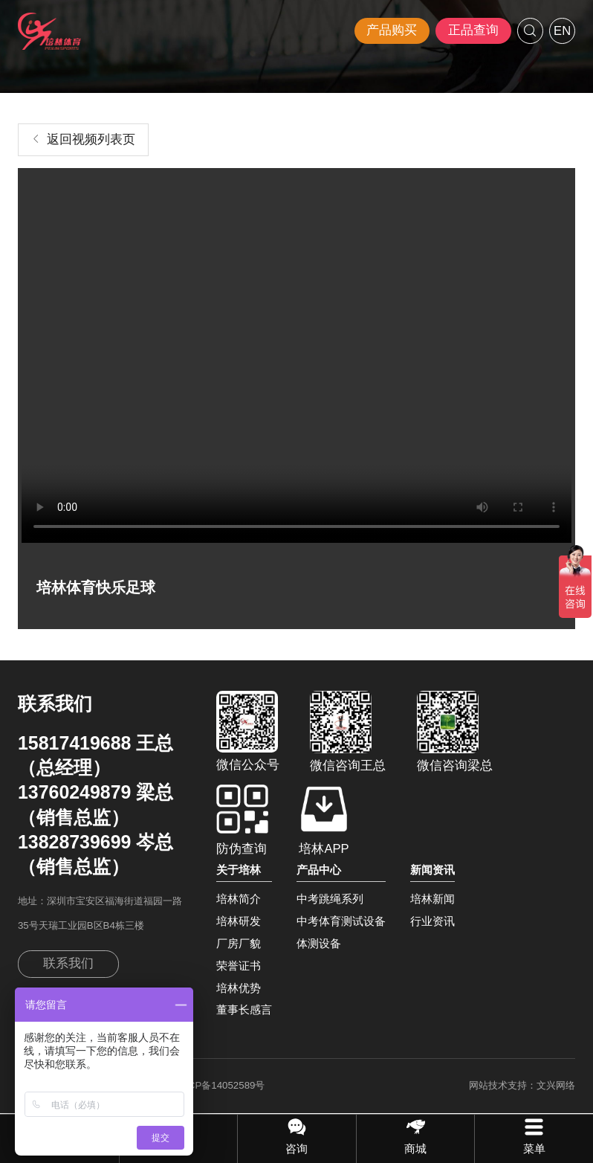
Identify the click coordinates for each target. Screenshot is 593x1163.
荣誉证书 (238, 965)
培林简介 (238, 898)
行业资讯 (432, 921)
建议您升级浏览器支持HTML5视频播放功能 (296, 357)
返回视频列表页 (91, 139)
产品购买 (391, 30)
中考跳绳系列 (329, 898)
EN (562, 31)
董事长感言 (244, 1009)
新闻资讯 (432, 869)
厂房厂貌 (238, 943)
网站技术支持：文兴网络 (522, 1085)
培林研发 (238, 921)
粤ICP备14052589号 (220, 1085)
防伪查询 (242, 820)
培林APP (324, 820)
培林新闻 (432, 898)
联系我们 (68, 963)
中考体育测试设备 (341, 921)
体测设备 (318, 943)
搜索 (530, 31)
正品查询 (473, 30)
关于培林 (238, 869)
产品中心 (318, 869)
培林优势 (238, 988)
